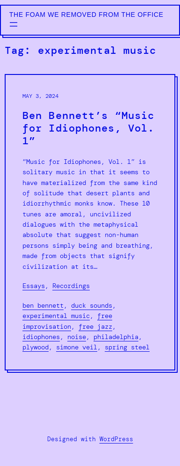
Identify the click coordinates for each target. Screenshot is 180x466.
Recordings (71, 285)
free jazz (95, 326)
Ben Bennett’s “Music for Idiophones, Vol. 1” (88, 128)
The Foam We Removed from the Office (86, 14)
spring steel (127, 347)
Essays (33, 285)
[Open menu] (13, 24)
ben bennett (43, 305)
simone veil (76, 347)
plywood (35, 347)
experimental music (56, 315)
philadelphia (116, 337)
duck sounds (91, 305)
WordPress (116, 439)
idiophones (41, 337)
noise (76, 337)
